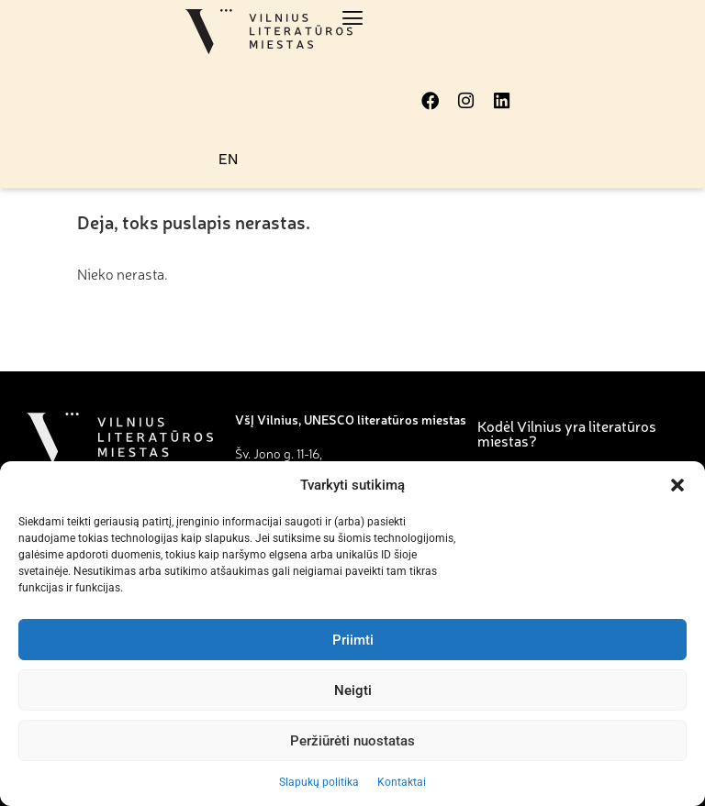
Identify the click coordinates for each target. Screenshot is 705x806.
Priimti (353, 640)
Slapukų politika (319, 782)
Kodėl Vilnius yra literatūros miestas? (566, 432)
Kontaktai (401, 782)
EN (228, 159)
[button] (677, 485)
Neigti (353, 690)
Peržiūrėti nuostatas (352, 741)
